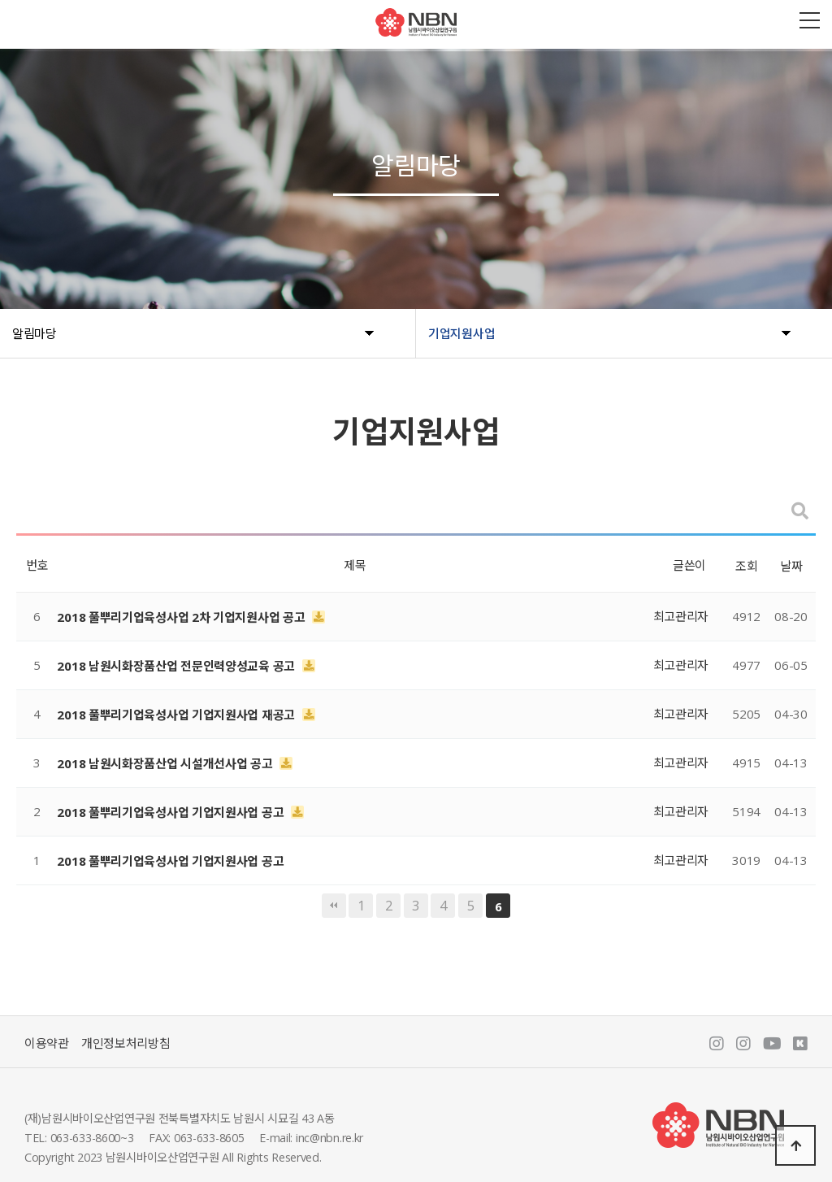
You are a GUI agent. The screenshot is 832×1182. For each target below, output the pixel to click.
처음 (334, 905)
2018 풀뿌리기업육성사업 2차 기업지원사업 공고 (182, 617)
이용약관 (46, 1043)
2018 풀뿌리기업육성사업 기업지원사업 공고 (172, 812)
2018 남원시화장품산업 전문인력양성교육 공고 (177, 666)
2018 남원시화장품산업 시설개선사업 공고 (166, 763)
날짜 (791, 566)
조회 (746, 566)
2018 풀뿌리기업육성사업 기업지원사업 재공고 (177, 714)
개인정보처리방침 (126, 1043)
